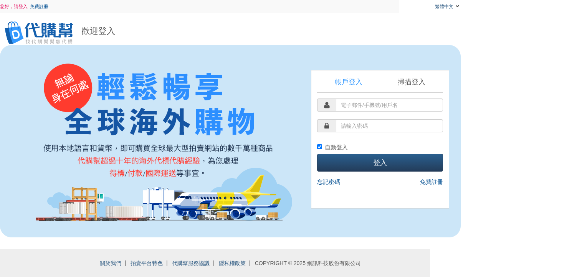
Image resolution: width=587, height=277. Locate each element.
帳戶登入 (411, 82)
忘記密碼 (391, 182)
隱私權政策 (295, 263)
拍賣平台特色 (210, 263)
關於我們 (174, 263)
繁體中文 (511, 6)
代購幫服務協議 (254, 263)
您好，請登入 (77, 6)
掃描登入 (475, 82)
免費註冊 (102, 6)
